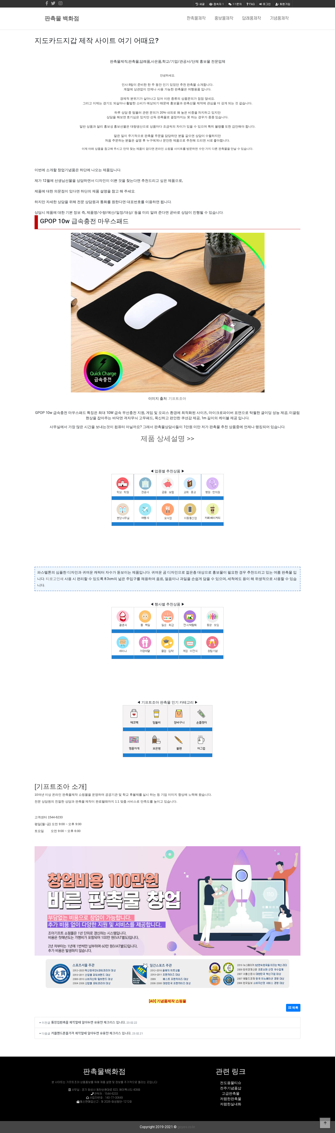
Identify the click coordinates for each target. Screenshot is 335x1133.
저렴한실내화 (230, 1104)
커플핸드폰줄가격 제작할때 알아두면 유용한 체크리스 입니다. (91, 1033)
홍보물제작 (223, 18)
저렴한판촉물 (230, 1099)
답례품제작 (251, 18)
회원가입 (282, 4)
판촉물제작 (196, 18)
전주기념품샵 (230, 1088)
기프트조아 (177, 398)
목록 (293, 1007)
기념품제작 (279, 18)
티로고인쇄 (55, 579)
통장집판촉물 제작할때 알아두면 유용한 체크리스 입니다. (88, 1022)
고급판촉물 (231, 1093)
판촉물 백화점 (62, 18)
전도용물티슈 (230, 1083)
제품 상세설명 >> (167, 438)
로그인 (265, 4)
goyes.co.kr (186, 1127)
